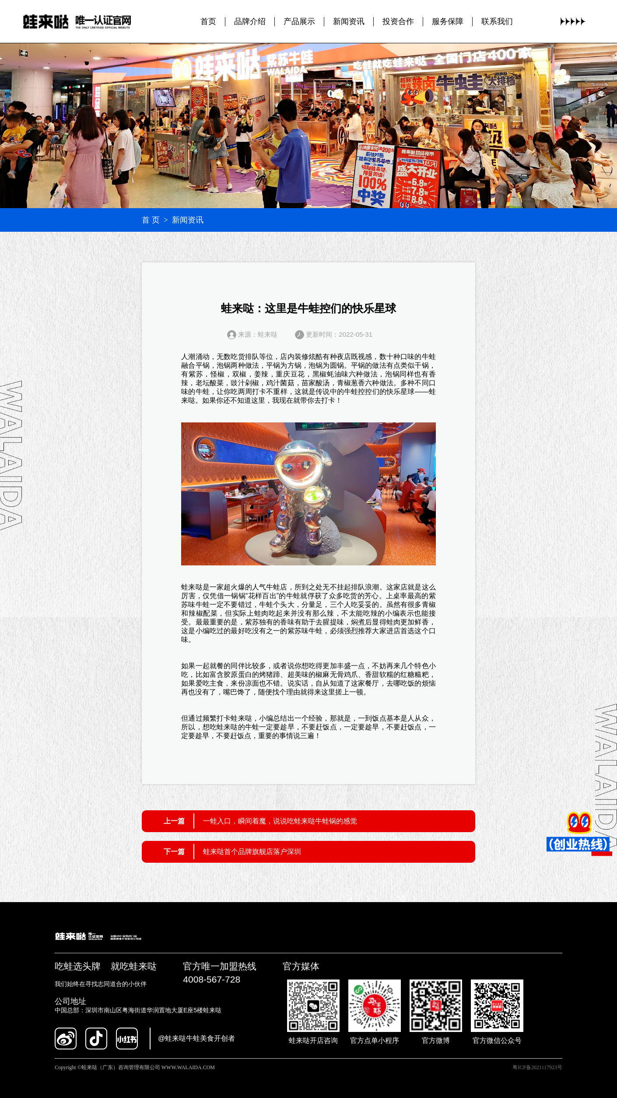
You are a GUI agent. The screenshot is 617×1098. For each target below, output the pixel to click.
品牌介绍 (250, 21)
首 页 (151, 220)
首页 (208, 21)
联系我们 (497, 21)
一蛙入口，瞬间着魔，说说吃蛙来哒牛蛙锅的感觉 (280, 821)
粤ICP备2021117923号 (537, 1067)
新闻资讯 (349, 21)
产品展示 (299, 21)
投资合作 (398, 21)
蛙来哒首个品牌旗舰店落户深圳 (252, 851)
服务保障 (447, 21)
